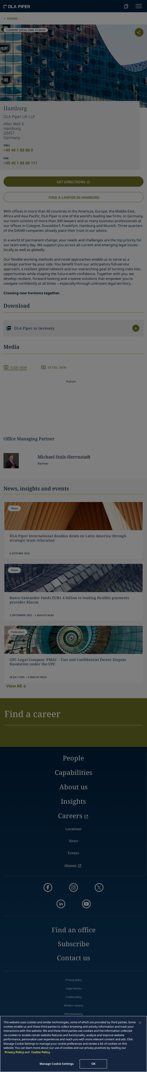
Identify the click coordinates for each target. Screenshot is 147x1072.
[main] (73, 1044)
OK (93, 1064)
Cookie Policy (40, 1052)
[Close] (140, 1023)
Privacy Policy (14, 1052)
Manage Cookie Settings (57, 1064)
